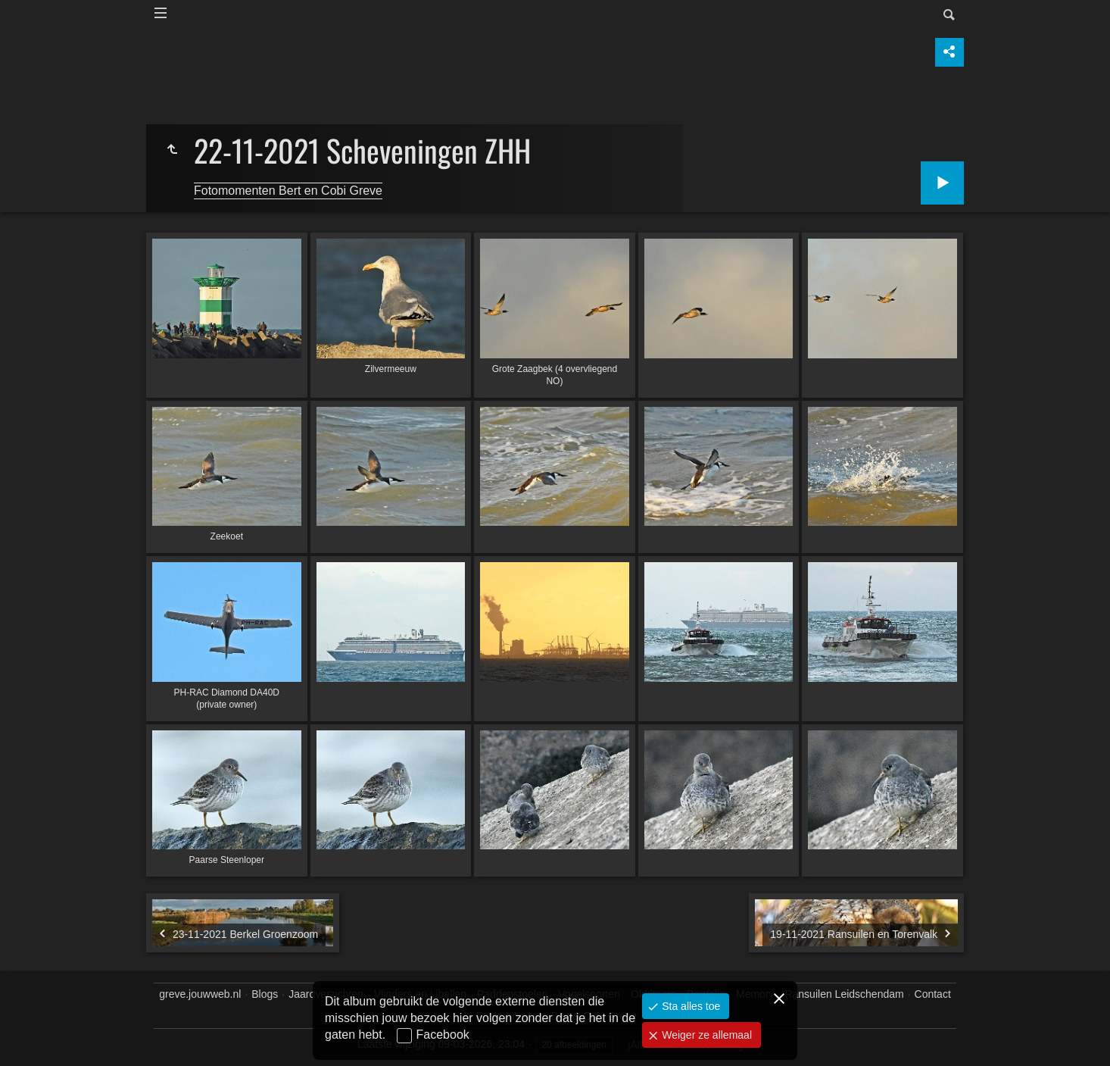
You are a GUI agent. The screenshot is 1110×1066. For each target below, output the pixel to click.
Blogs (264, 994)
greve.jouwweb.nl (200, 994)
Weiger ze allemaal (705, 1035)
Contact (933, 994)
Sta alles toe (689, 1006)
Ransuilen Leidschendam (843, 994)
